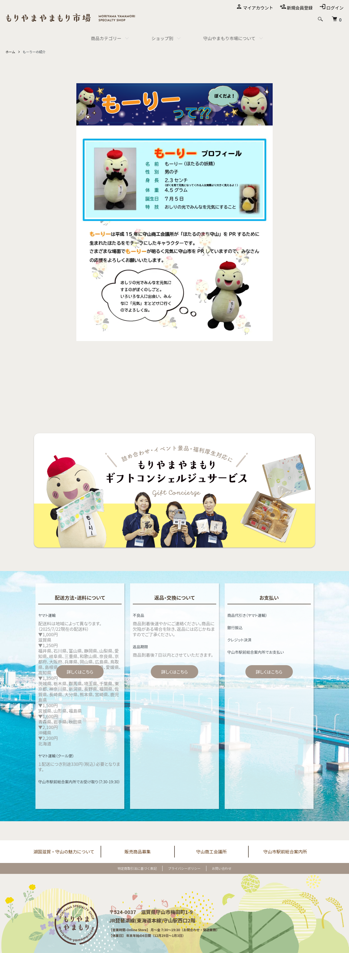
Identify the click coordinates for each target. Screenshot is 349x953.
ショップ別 (162, 38)
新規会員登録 (299, 7)
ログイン (335, 7)
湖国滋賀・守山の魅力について (63, 851)
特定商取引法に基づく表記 (137, 868)
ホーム (10, 51)
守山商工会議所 (211, 851)
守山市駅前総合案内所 (285, 851)
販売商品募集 (138, 851)
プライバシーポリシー (184, 868)
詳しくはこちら (80, 671)
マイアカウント (257, 7)
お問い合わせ (221, 868)
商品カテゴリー (106, 38)
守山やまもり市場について (229, 38)
